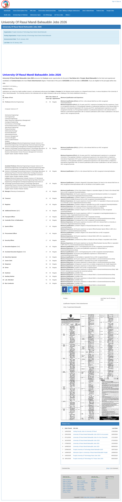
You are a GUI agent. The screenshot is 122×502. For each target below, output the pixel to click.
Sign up (119, 1)
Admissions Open (35, 15)
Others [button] (68, 15)
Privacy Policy (66, 492)
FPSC (93, 483)
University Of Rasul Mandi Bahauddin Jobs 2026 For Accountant (90, 434)
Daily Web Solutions (89, 497)
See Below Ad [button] (66, 293)
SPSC (93, 490)
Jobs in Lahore (67, 481)
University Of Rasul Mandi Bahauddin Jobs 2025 (86, 440)
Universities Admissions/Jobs (47, 10)
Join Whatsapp (47, 15)
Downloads (7, 10)
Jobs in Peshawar (67, 483)
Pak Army (93, 479)
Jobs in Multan (67, 490)
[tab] (90, 424)
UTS (107, 488)
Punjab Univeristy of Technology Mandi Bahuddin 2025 (88, 449)
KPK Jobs (33, 10)
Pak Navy (93, 481)
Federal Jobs (100, 10)
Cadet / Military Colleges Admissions (69, 10)
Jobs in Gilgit (80, 488)
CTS (107, 484)
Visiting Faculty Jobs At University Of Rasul (85, 431)
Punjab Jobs (110, 10)
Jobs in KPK (80, 484)
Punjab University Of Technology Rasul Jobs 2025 (86, 455)
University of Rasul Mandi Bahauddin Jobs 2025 (86, 443)
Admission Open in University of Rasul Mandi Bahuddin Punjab (90, 452)
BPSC (93, 485)
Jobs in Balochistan (88, 10)
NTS (107, 481)
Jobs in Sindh (80, 486)
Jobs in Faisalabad (68, 488)
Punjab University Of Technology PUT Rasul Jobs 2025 (88, 458)
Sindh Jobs (7, 15)
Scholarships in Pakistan (20, 15)
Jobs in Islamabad (68, 486)
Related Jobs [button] (66, 424)
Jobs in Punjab (81, 481)
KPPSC (93, 488)
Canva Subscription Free (20, 10)
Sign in (114, 1)
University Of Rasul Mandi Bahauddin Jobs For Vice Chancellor (90, 437)
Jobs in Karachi (67, 479)
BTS (107, 482)
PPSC (93, 486)
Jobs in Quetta (67, 485)
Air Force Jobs (58, 15)
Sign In (109, 468)
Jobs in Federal (81, 489)
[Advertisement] (53, 58)
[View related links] (17, 86)
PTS (107, 486)
